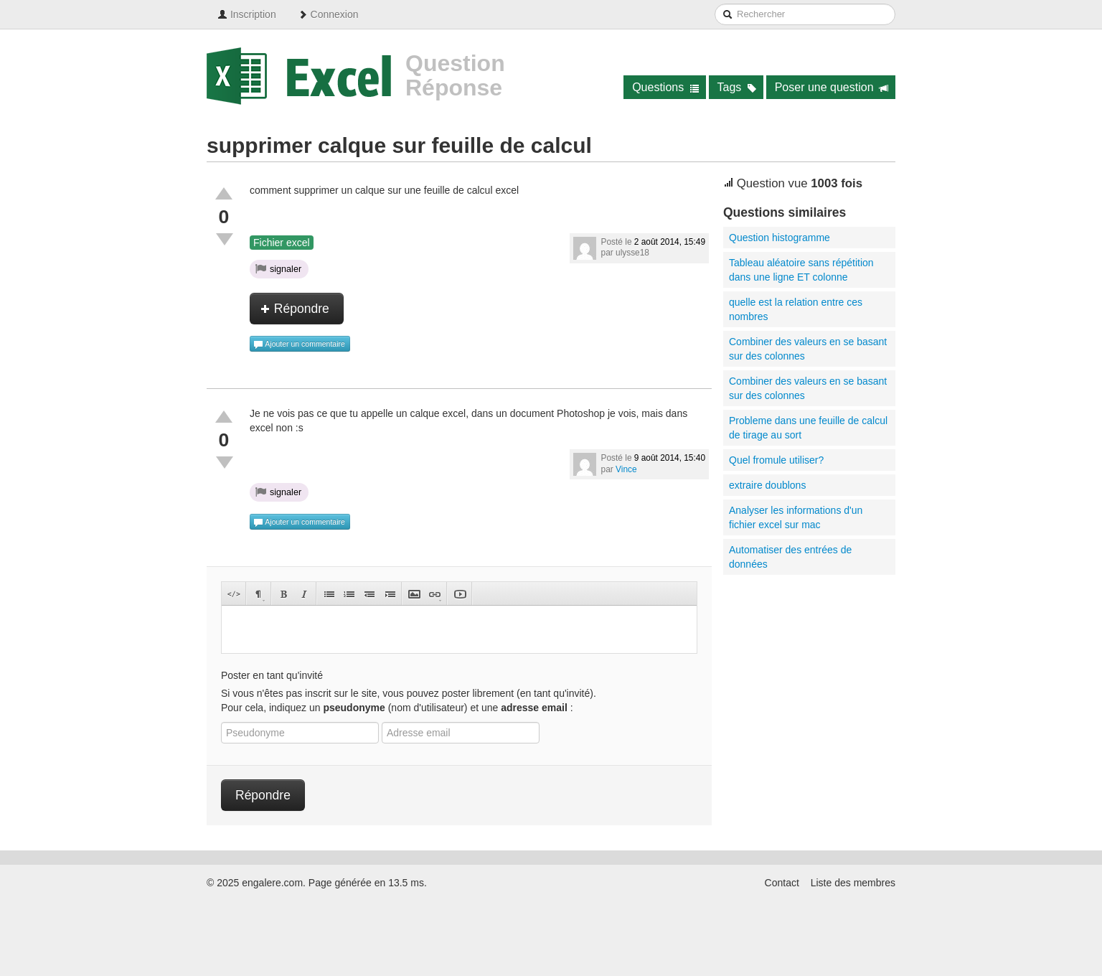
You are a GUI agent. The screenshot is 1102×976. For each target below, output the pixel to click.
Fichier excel (281, 242)
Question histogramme (779, 237)
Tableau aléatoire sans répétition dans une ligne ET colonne (801, 270)
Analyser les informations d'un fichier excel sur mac (795, 517)
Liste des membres (853, 882)
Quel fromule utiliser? (776, 460)
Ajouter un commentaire (299, 344)
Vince (626, 469)
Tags (737, 87)
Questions (665, 87)
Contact (782, 882)
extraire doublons (767, 485)
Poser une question (832, 87)
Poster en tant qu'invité (272, 675)
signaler (278, 268)
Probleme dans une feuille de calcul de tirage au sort (808, 428)
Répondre (294, 308)
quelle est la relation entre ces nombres (795, 309)
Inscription (246, 14)
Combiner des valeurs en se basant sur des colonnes (808, 349)
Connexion (328, 14)
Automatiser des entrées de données (790, 557)
